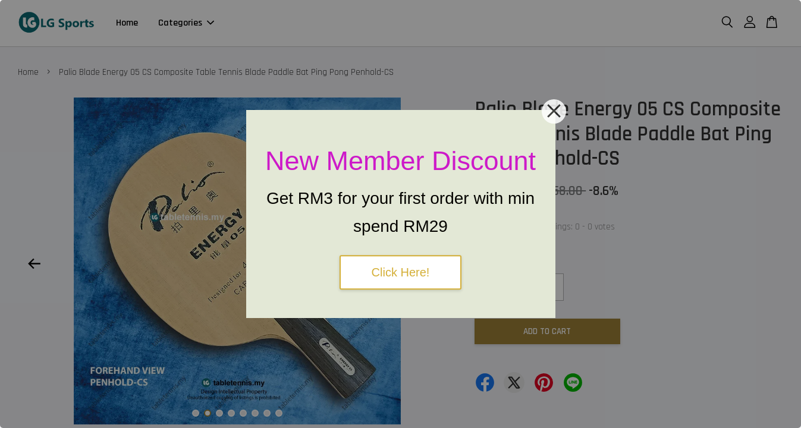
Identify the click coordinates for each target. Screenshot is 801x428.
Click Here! (401, 272)
